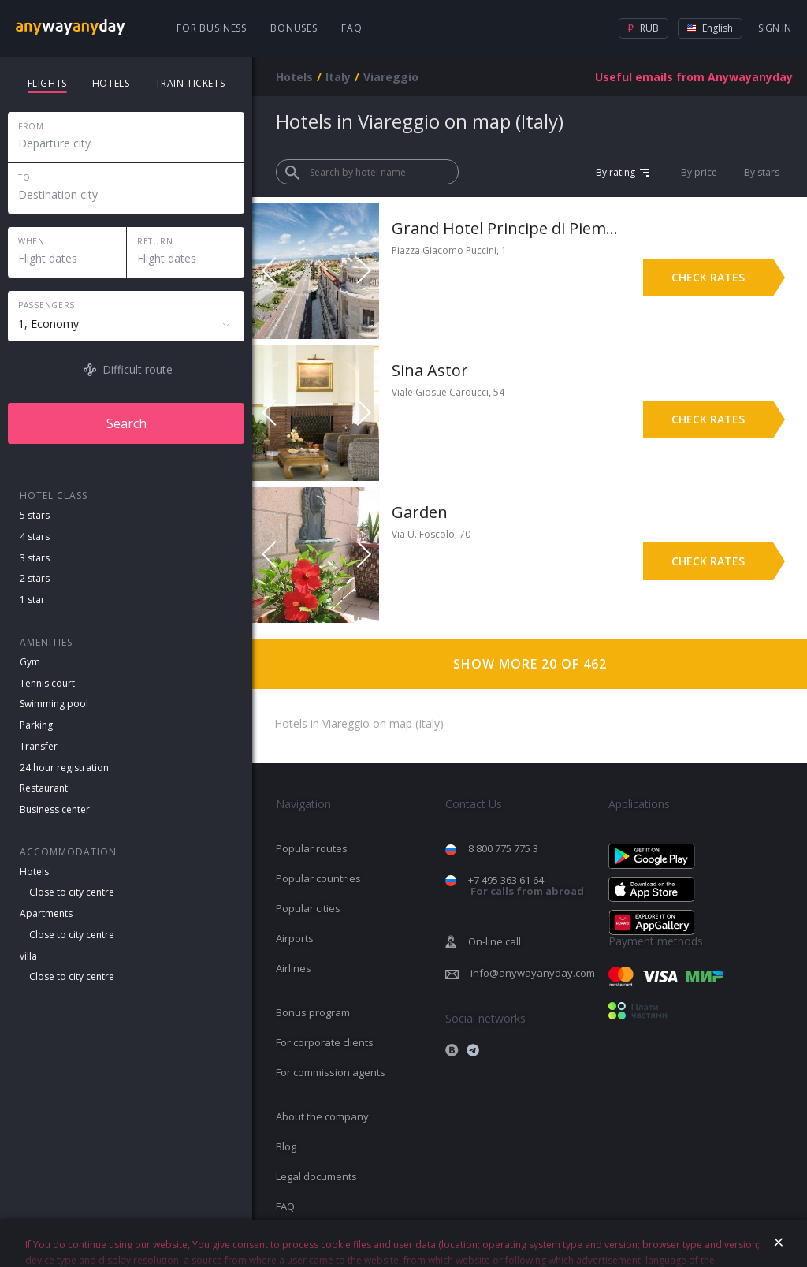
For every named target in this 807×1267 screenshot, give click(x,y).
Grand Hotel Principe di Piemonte (506, 228)
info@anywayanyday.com (532, 973)
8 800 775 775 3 (503, 848)
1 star (32, 599)
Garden (420, 512)
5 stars (35, 515)
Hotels (34, 871)
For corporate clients (325, 1042)
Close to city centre (71, 892)
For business (212, 28)
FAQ (352, 28)
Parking (36, 725)
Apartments (46, 913)
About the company (322, 1116)
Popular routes (312, 848)
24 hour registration (64, 767)
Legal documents (316, 1176)
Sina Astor (430, 370)
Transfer (39, 746)
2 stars (35, 578)
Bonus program (313, 1012)
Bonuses (294, 28)
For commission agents (330, 1072)
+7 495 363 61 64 (526, 886)
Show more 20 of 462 (530, 664)
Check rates (708, 277)
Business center (55, 809)
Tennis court (47, 683)
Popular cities (308, 908)
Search (126, 423)
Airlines (293, 968)
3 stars (35, 558)
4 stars (35, 536)
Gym (30, 662)
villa (28, 956)
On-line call (494, 941)
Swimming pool (54, 703)
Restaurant (44, 788)
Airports (295, 938)
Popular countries (318, 878)
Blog (286, 1146)
